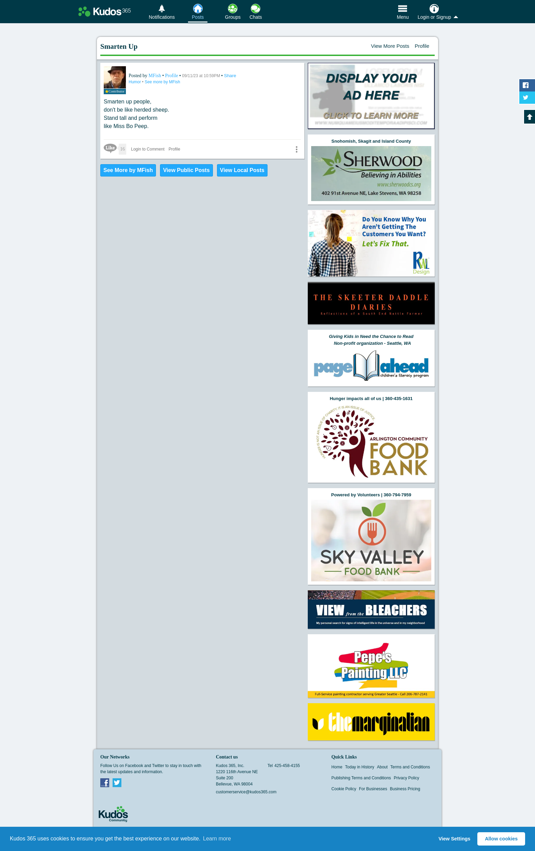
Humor (135, 82)
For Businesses (373, 788)
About (382, 767)
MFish (155, 75)
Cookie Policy (343, 788)
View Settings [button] (454, 838)
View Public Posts (186, 170)
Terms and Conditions (410, 767)
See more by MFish (162, 82)
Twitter (117, 782)
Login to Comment (147, 149)
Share (230, 75)
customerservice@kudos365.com (246, 792)
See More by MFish (128, 170)
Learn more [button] (217, 838)
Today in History (359, 767)
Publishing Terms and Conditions (361, 778)
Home (336, 767)
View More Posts (390, 46)
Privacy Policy (406, 778)
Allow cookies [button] (501, 838)
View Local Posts (242, 170)
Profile (422, 46)
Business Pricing (405, 788)
